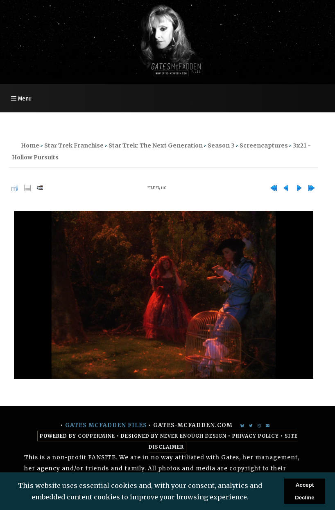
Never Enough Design (193, 436)
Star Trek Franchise (74, 145)
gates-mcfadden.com (193, 425)
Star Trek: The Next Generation (156, 145)
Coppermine (96, 436)
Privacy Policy (255, 436)
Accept (305, 485)
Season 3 (221, 145)
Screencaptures (264, 145)
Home (30, 145)
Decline (304, 497)
